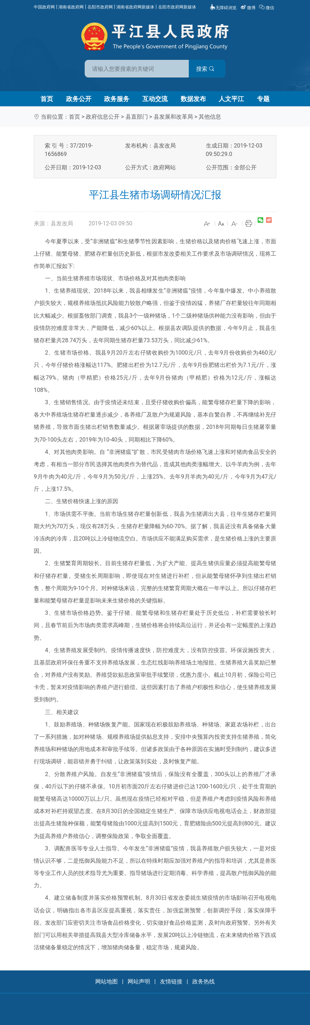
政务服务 (116, 98)
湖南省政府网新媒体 (135, 7)
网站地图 (106, 981)
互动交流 (155, 98)
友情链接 (171, 981)
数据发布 (193, 98)
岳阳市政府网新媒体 (177, 7)
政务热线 (203, 981)
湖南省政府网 (71, 7)
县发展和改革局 (173, 116)
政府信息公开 (103, 116)
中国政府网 (44, 7)
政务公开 (78, 98)
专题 (263, 98)
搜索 (205, 68)
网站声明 (139, 981)
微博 (248, 7)
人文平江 (231, 98)
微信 (267, 7)
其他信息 (210, 116)
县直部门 (136, 116)
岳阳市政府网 (100, 7)
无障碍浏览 (223, 7)
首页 (46, 98)
